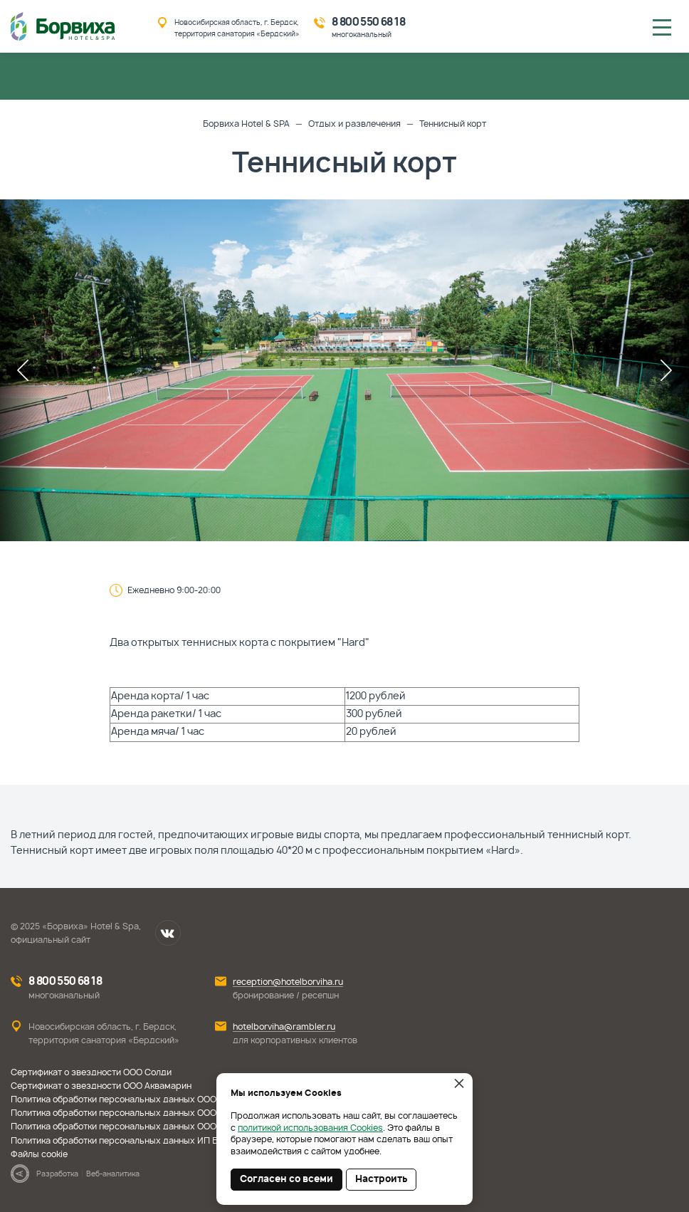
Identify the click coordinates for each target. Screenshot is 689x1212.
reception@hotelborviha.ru (288, 982)
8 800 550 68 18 (368, 22)
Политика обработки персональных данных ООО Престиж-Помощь (153, 1126)
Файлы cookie (39, 1154)
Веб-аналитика (113, 1174)
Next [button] (666, 370)
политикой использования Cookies (310, 1128)
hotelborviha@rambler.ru (284, 1027)
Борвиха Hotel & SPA (246, 124)
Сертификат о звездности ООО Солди (91, 1072)
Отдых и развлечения (354, 124)
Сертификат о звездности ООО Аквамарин (101, 1086)
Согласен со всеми (286, 1179)
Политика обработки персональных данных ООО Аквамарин (138, 1113)
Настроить (381, 1179)
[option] (344, 370)
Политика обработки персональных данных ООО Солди (128, 1099)
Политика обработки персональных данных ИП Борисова (132, 1141)
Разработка (57, 1174)
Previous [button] (23, 370)
